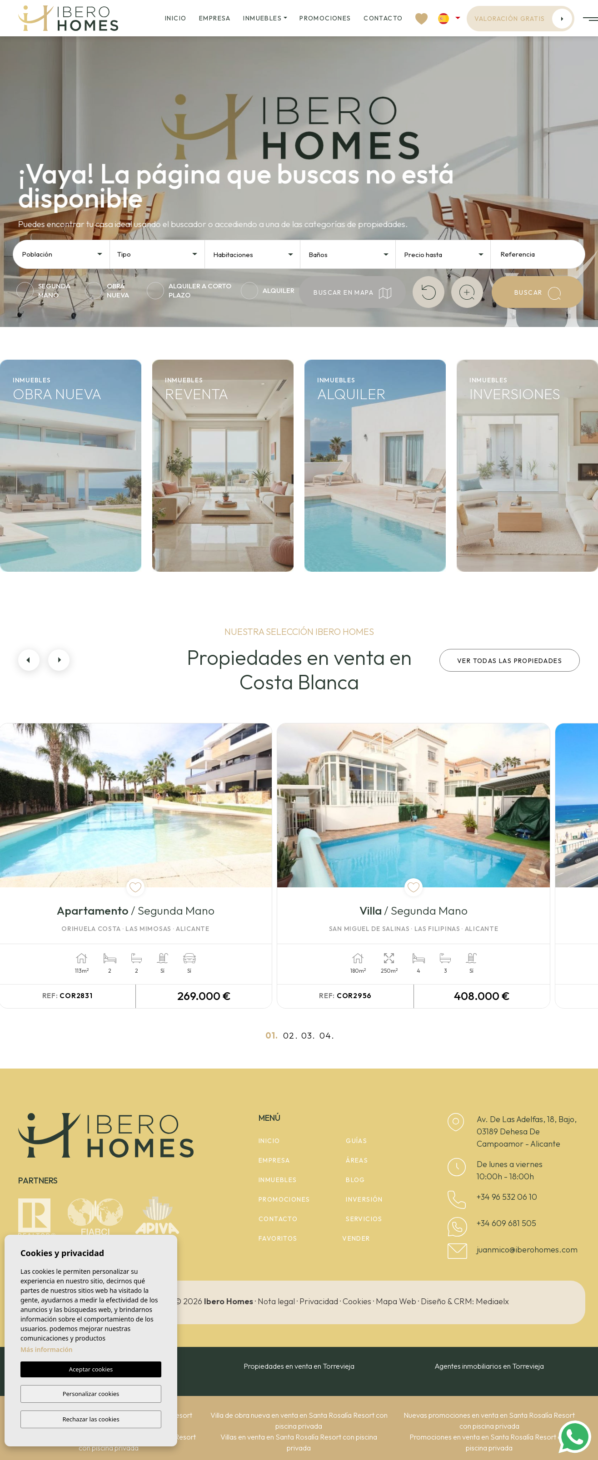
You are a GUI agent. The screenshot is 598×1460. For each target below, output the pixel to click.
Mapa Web (396, 1300)
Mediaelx (492, 1300)
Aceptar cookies (91, 1370)
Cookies (357, 1300)
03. (308, 1034)
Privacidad (318, 1300)
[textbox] (65, 254)
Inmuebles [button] (262, 18)
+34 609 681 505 (506, 1222)
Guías (356, 1140)
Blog (355, 1179)
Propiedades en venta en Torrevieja (299, 1365)
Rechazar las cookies (90, 1419)
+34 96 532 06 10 (507, 1196)
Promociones (325, 18)
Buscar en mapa (352, 293)
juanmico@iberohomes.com (527, 1249)
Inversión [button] (364, 1199)
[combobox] (63, 253)
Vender (356, 1238)
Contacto (383, 18)
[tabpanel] (156, 865)
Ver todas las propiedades (509, 661)
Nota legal (276, 1300)
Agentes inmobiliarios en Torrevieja (489, 1365)
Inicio (175, 18)
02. (290, 1034)
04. (326, 1034)
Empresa (215, 18)
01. (272, 1034)
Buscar (537, 293)
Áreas (357, 1160)
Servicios (364, 1218)
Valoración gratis (523, 19)
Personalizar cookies (91, 1394)
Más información (46, 1350)
